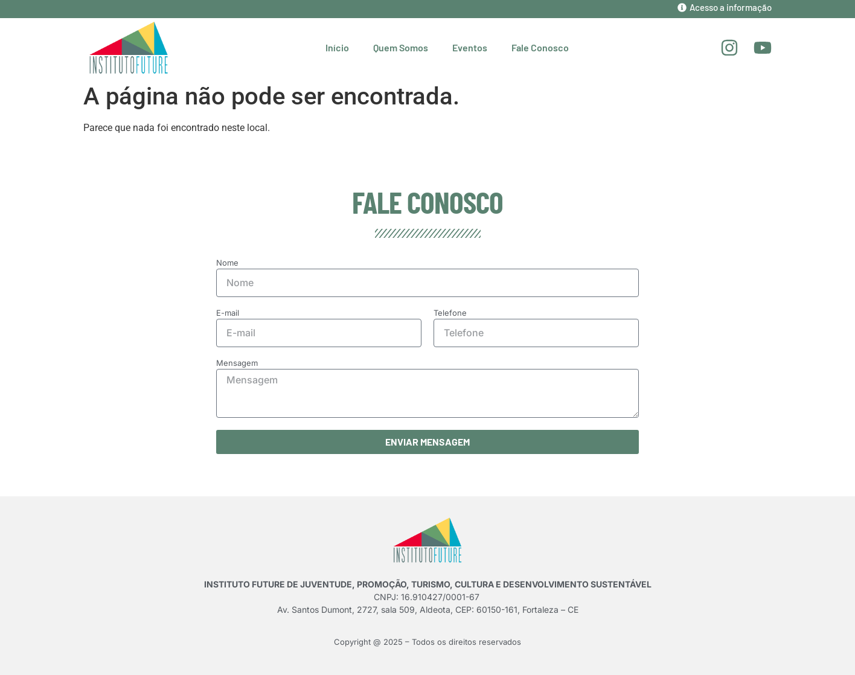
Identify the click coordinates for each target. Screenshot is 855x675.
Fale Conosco (540, 47)
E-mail (227, 313)
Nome (227, 263)
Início (337, 47)
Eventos (469, 47)
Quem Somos (400, 47)
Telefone (450, 313)
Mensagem (237, 363)
